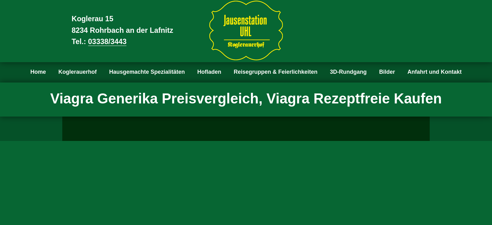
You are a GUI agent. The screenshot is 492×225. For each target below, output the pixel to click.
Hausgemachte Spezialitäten (147, 72)
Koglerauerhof (77, 72)
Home (38, 72)
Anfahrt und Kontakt (435, 72)
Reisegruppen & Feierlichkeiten (276, 72)
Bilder (387, 72)
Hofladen (209, 72)
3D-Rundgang (348, 72)
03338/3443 (107, 42)
